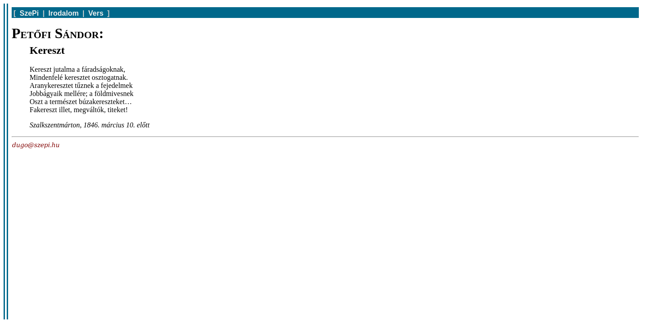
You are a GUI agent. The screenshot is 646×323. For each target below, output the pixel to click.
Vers (96, 13)
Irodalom (63, 13)
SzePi (29, 13)
